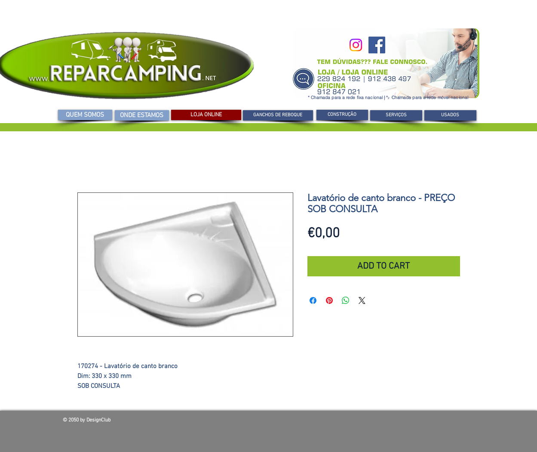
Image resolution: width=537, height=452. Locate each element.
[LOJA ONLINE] (206, 115)
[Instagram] (355, 45)
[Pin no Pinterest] (329, 300)
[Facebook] (376, 45)
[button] (342, 115)
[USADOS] (450, 115)
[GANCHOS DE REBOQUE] (278, 115)
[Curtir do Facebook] (412, 422)
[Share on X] (362, 300)
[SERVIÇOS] (396, 115)
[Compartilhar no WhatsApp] (346, 300)
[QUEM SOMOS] (85, 115)
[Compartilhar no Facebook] (313, 300)
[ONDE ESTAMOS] (142, 115)
